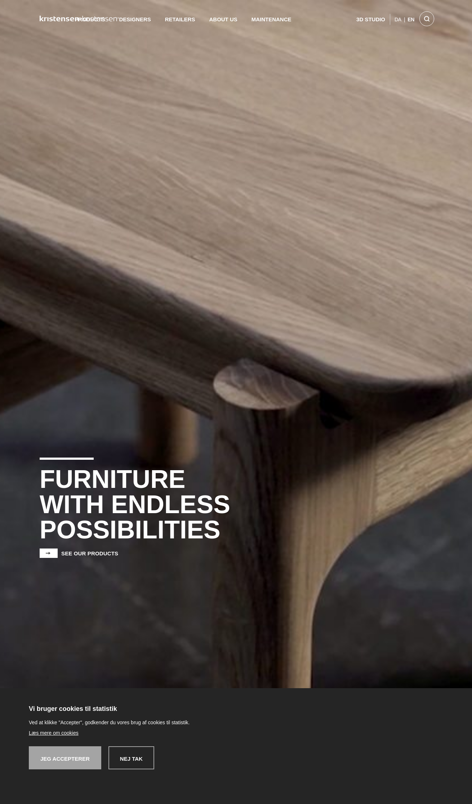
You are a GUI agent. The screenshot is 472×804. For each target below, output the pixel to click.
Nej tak (131, 759)
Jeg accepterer (65, 759)
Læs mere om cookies (54, 733)
